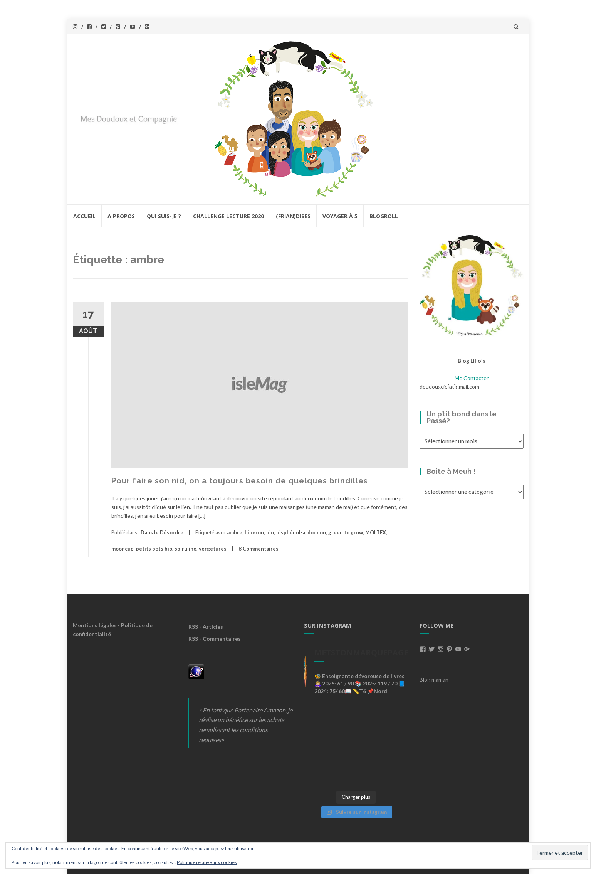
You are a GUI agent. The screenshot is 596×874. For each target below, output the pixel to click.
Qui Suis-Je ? (164, 216)
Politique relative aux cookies (207, 862)
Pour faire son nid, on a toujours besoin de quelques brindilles (239, 480)
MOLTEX (375, 532)
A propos (121, 216)
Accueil (84, 216)
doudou (316, 532)
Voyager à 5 (340, 216)
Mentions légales (95, 625)
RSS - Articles (205, 626)
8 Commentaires (258, 549)
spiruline (185, 549)
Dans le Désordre (162, 532)
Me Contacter (472, 378)
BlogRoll (383, 216)
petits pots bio (154, 549)
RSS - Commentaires (214, 638)
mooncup (122, 549)
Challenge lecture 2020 (228, 216)
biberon (254, 532)
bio (270, 532)
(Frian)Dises (293, 216)
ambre (234, 532)
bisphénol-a (290, 532)
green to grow (345, 532)
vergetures (213, 549)
